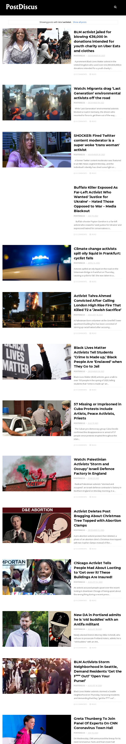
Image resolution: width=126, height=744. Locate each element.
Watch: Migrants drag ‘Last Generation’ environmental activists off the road (91, 87)
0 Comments (73, 69)
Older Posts (16, 722)
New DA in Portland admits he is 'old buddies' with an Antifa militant (94, 581)
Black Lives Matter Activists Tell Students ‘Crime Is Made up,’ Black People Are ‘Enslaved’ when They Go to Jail (92, 339)
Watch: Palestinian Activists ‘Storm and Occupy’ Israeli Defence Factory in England (92, 437)
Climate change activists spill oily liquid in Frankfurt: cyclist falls (93, 236)
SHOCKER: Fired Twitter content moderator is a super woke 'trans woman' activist (93, 134)
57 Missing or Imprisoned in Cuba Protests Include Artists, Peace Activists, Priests (94, 390)
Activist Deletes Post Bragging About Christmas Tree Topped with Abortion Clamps (94, 483)
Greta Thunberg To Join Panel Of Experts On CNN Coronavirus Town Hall (94, 679)
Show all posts (80, 22)
